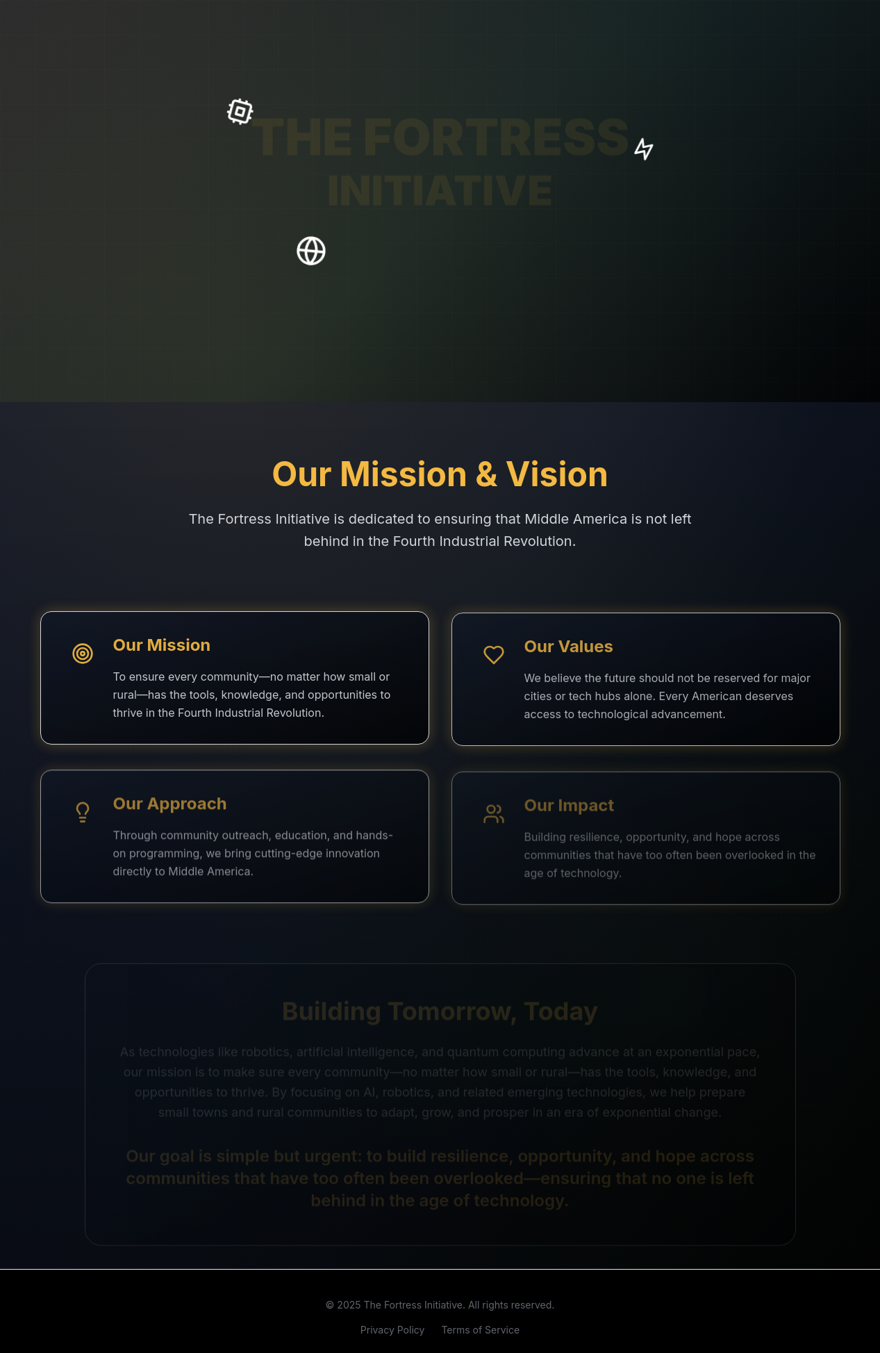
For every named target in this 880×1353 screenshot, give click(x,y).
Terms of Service (480, 1333)
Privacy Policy (392, 1333)
